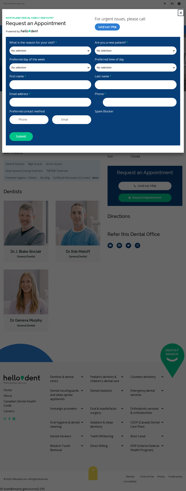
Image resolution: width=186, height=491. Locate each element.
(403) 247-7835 (107, 26)
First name (17, 76)
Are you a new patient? (111, 42)
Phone (100, 94)
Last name (103, 76)
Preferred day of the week (27, 59)
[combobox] (99, 102)
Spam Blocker (104, 111)
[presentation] (116, 120)
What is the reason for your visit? (33, 42)
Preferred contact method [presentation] (27, 111)
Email (61, 119)
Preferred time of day (109, 59)
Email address (20, 94)
